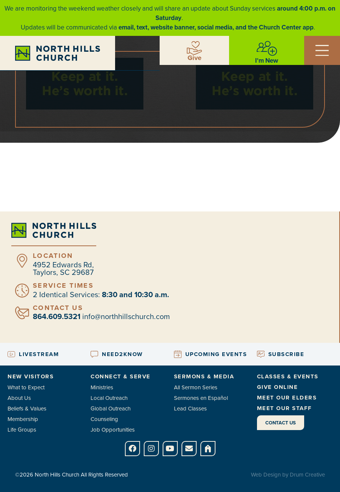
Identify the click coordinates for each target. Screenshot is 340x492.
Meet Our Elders (287, 397)
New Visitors (31, 376)
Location (53, 256)
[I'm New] (267, 48)
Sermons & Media (204, 376)
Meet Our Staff (284, 408)
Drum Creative (307, 474)
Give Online (277, 387)
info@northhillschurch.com (126, 316)
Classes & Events (287, 376)
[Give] (194, 48)
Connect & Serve (121, 376)
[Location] (22, 261)
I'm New (266, 60)
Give (195, 58)
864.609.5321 (56, 316)
